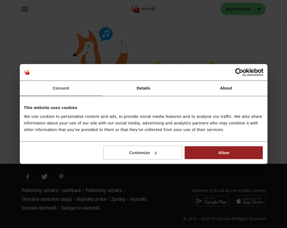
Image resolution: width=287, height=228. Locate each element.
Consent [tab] (61, 88)
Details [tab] (144, 88)
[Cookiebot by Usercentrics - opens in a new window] (239, 72)
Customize (143, 152)
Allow (223, 152)
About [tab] (226, 88)
